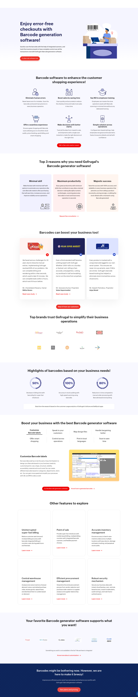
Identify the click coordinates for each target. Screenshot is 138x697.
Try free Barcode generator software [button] (56, 488)
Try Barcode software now (30, 58)
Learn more (26, 550)
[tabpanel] (35, 268)
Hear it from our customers (68, 306)
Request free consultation (68, 216)
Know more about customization (68, 655)
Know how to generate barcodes (82, 488)
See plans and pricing (69, 689)
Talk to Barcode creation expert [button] (69, 145)
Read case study (29, 294)
